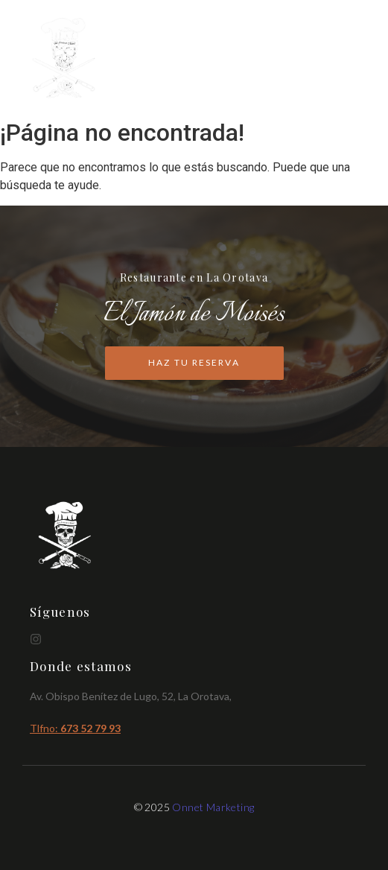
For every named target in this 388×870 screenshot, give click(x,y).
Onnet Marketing (213, 807)
